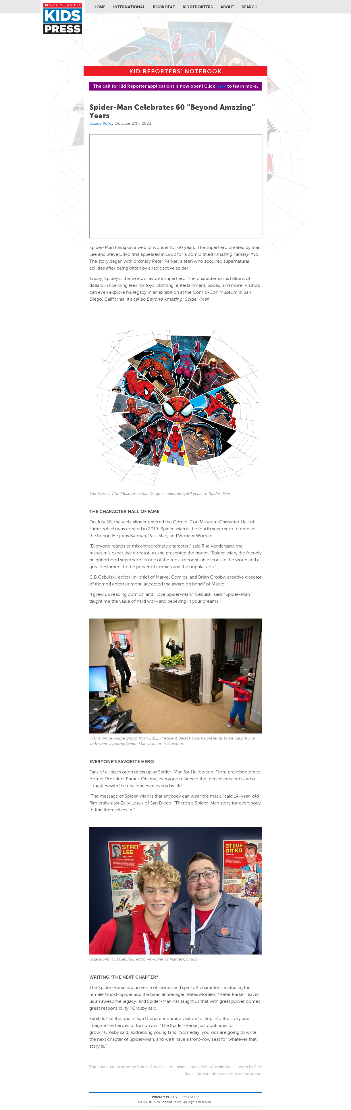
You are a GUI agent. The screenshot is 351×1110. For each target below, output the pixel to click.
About (227, 7)
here (221, 86)
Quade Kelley (101, 123)
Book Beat (164, 7)
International (129, 7)
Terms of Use (189, 1097)
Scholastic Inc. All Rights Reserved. (187, 1102)
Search (250, 7)
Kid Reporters (198, 7)
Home (99, 7)
